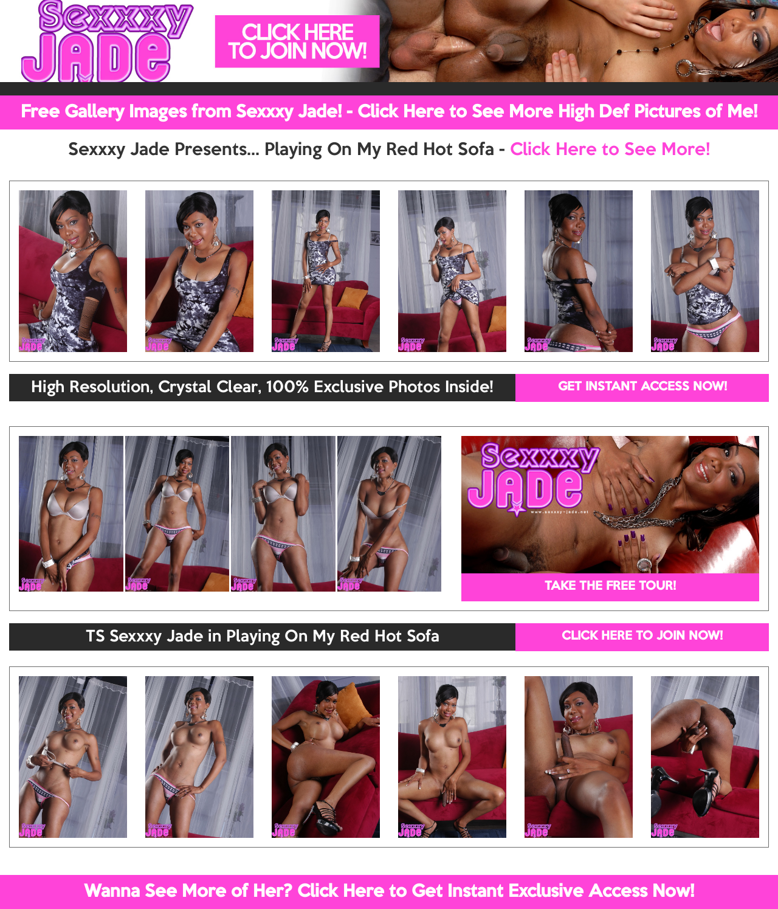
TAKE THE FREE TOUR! (610, 586)
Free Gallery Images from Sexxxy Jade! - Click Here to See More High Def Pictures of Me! (389, 112)
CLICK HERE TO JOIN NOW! (642, 636)
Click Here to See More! (610, 150)
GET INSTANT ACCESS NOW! (642, 387)
